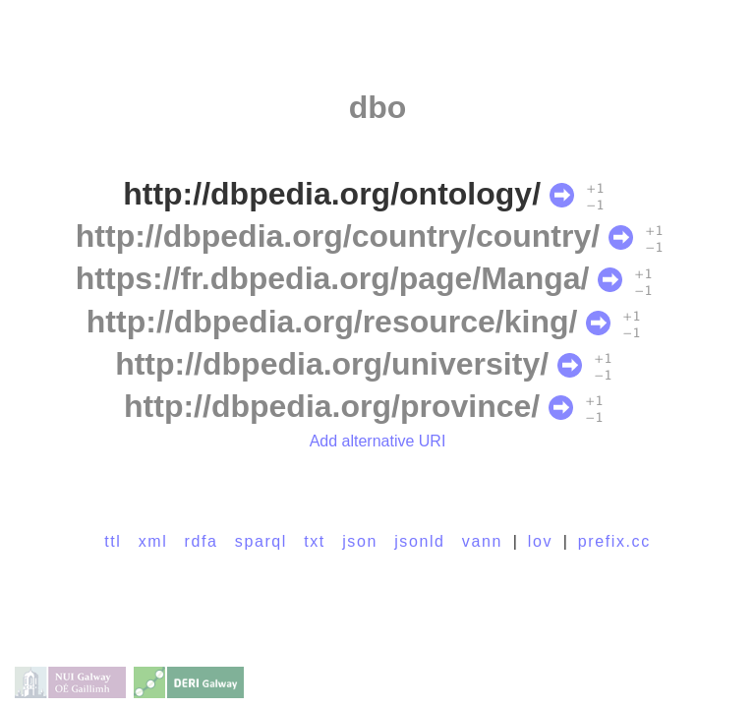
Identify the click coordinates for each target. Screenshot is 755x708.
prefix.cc (614, 541)
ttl (112, 541)
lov (540, 541)
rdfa (201, 541)
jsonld (419, 541)
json (360, 541)
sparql (261, 541)
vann (482, 541)
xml (153, 541)
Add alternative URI (378, 441)
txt (314, 541)
